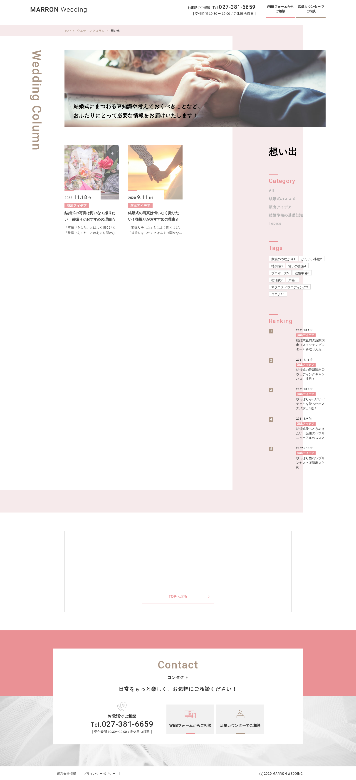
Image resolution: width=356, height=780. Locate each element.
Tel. (234, 8)
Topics (275, 223)
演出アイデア (280, 207)
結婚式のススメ (282, 199)
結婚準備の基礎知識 (286, 215)
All (271, 191)
